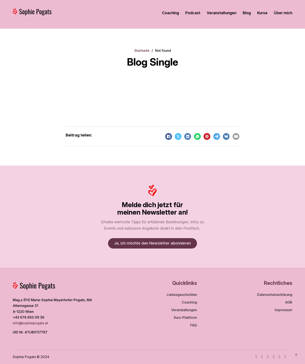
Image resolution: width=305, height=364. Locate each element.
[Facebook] (168, 136)
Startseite (142, 50)
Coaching (170, 13)
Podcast (192, 13)
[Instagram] (262, 357)
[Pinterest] (207, 136)
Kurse (262, 13)
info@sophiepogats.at (31, 323)
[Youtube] (268, 357)
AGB (288, 302)
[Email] (236, 136)
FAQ (193, 325)
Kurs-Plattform (185, 317)
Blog (247, 13)
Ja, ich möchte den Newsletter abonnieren (152, 243)
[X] (178, 136)
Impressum (283, 310)
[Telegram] (216, 136)
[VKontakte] (226, 136)
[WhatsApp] (197, 136)
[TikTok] (273, 357)
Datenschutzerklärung (274, 294)
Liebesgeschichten (182, 294)
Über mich (283, 13)
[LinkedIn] (187, 136)
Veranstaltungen (221, 13)
